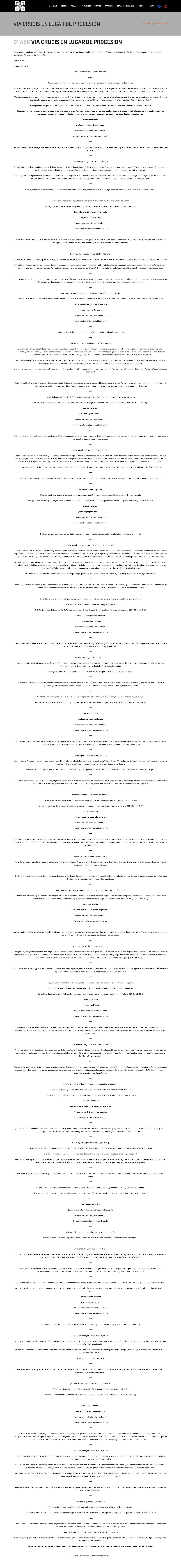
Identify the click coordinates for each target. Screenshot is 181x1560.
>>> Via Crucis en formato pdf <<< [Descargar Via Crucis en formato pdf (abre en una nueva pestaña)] (90, 71)
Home (135, 24)
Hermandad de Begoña (44, 47)
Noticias (140, 24)
